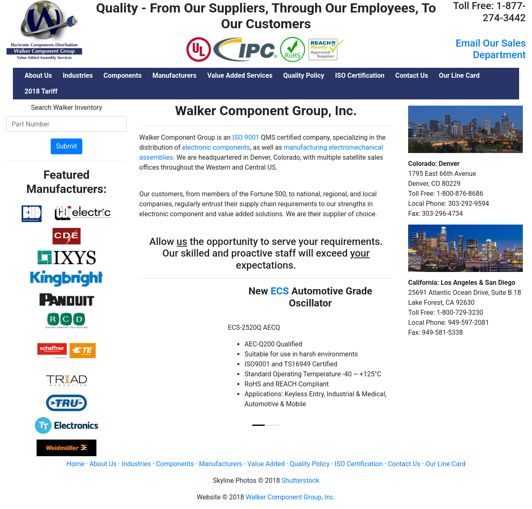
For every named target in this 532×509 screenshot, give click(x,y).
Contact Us (404, 464)
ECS (280, 291)
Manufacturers (220, 464)
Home (75, 464)
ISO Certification (359, 464)
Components (175, 464)
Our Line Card (446, 464)
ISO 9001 (245, 137)
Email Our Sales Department (491, 49)
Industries (136, 464)
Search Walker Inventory (66, 107)
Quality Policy (310, 464)
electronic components (216, 147)
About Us (102, 464)
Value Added (266, 464)
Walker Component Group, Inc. (290, 497)
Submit (66, 146)
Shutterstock (300, 480)
